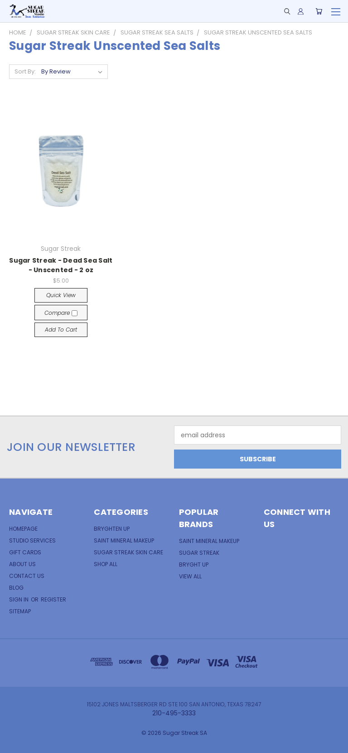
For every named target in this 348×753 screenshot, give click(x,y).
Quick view (61, 295)
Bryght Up (193, 564)
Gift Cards (25, 552)
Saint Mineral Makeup (124, 540)
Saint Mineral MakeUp (209, 541)
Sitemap (20, 611)
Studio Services (32, 540)
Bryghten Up (112, 529)
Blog (16, 588)
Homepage (23, 529)
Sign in (19, 599)
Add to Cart (61, 329)
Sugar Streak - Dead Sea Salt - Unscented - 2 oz (60, 265)
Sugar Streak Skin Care (128, 552)
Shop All (105, 564)
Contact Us (26, 576)
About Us (22, 564)
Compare (60, 313)
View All (190, 576)
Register (53, 599)
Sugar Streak (199, 553)
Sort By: (25, 71)
